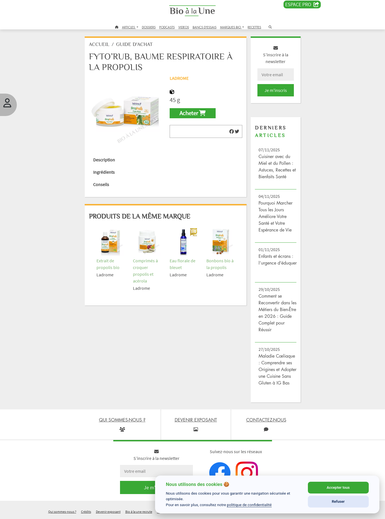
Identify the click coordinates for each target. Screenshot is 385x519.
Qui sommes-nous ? (62, 511)
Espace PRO (302, 4)
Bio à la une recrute (138, 511)
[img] (231, 131)
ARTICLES (129, 27)
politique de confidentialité (249, 504)
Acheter (192, 113)
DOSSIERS (149, 27)
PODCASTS (167, 27)
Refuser (338, 501)
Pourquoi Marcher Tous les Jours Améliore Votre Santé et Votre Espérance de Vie (275, 216)
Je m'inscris (275, 90)
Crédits (86, 511)
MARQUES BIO (231, 27)
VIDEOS (183, 27)
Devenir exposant (108, 511)
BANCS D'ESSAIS (204, 27)
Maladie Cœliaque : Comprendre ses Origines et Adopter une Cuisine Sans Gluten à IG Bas (277, 369)
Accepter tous (338, 487)
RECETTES (254, 27)
